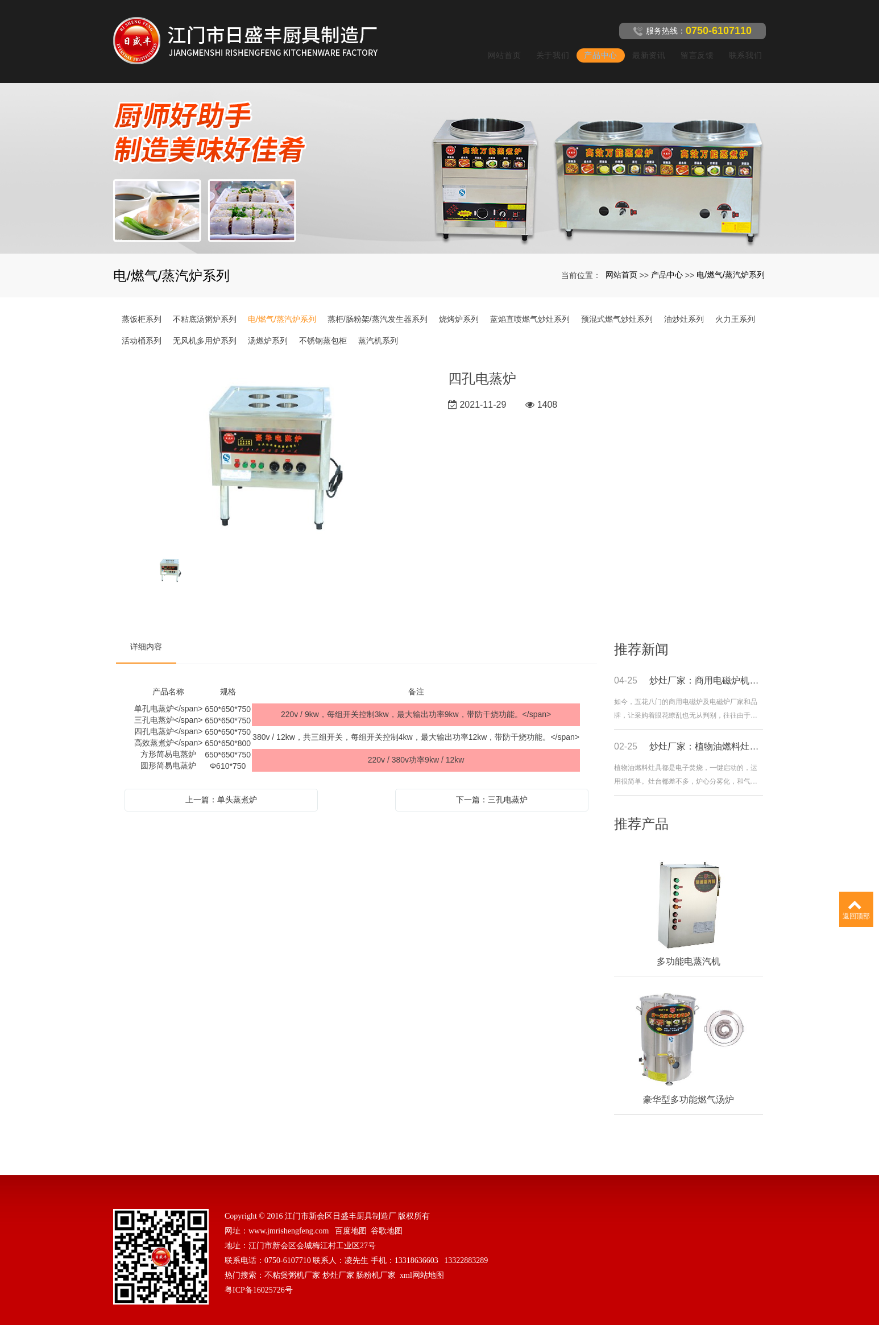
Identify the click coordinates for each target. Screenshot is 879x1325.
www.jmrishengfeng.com (288, 1217)
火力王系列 (735, 305)
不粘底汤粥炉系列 (205, 305)
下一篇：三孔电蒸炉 (492, 785)
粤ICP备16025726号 (259, 1276)
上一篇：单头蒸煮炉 (221, 785)
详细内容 (146, 632)
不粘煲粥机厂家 (292, 1261)
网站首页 (500, 48)
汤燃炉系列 (268, 327)
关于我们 (549, 48)
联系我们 (741, 48)
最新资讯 (645, 48)
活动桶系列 (141, 327)
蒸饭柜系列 (141, 305)
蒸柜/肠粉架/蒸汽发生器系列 (377, 305)
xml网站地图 (422, 1261)
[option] (273, 443)
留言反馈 (693, 48)
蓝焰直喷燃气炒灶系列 (530, 305)
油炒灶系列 (684, 305)
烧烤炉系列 (459, 305)
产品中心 (597, 48)
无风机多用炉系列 (205, 327)
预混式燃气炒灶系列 (617, 305)
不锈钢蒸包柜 (323, 327)
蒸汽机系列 (378, 327)
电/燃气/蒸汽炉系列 (730, 261)
